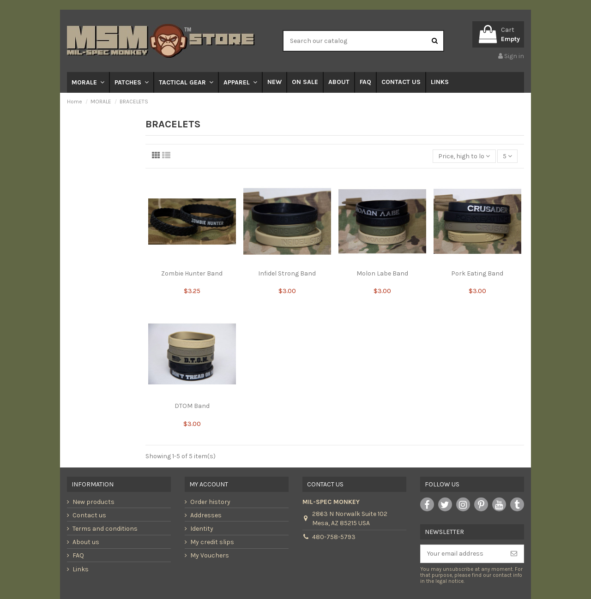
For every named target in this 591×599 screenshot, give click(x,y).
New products (93, 502)
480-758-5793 (334, 537)
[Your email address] (462, 554)
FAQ (78, 555)
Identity (201, 529)
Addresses (206, 515)
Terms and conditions (105, 529)
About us (85, 542)
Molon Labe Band (382, 273)
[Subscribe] (514, 554)
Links (80, 569)
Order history (210, 502)
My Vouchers (209, 555)
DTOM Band (192, 406)
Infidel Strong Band (287, 273)
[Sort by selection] (464, 156)
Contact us (89, 515)
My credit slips (212, 542)
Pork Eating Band (477, 273)
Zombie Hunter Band (192, 273)
